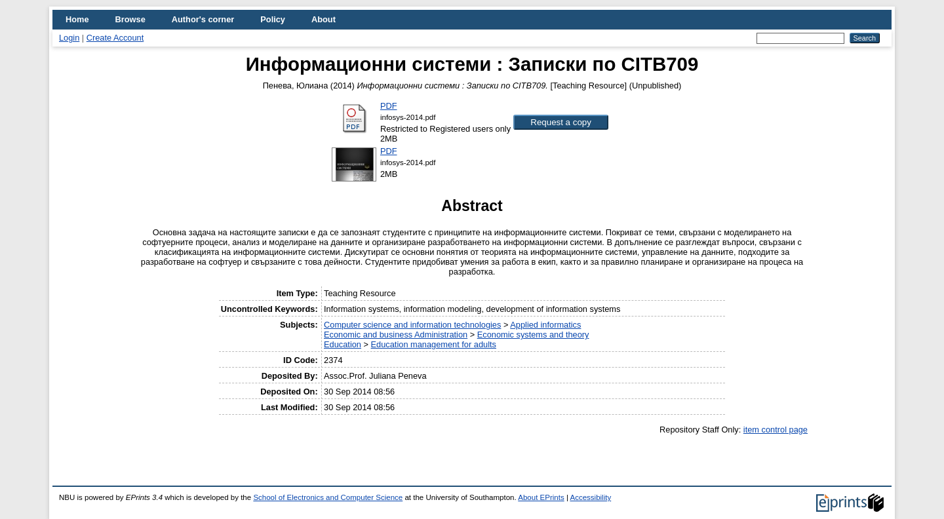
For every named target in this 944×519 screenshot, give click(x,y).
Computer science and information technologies (412, 325)
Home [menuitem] (77, 19)
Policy (272, 19)
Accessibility (590, 497)
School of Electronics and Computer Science (328, 497)
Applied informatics (545, 325)
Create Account (115, 38)
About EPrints (541, 497)
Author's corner (203, 19)
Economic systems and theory (533, 334)
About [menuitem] (323, 19)
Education (342, 344)
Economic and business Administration (395, 334)
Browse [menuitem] (130, 19)
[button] (560, 122)
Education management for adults (433, 344)
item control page (775, 429)
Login (69, 38)
